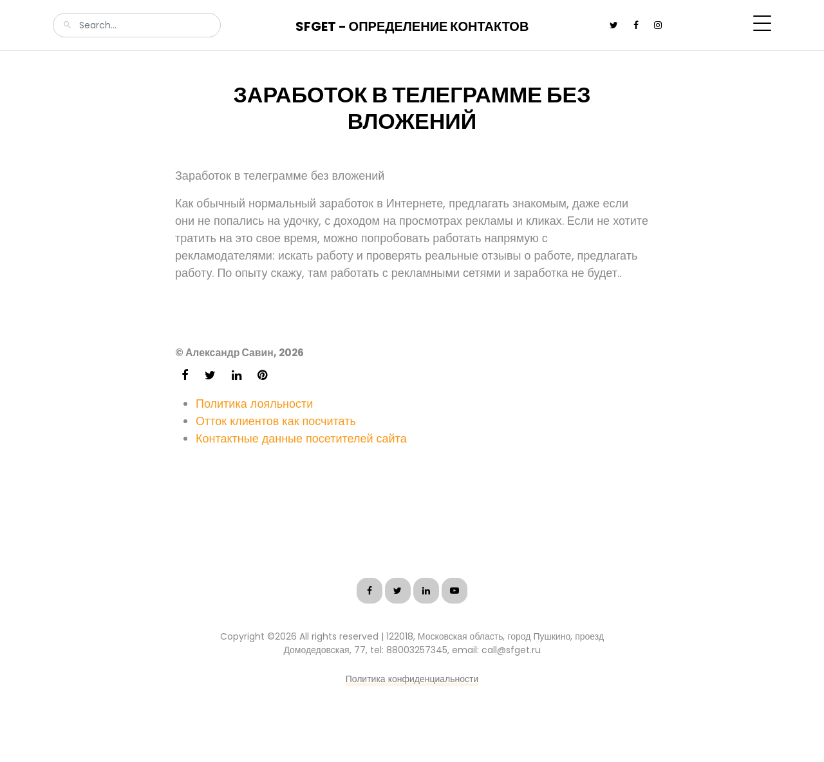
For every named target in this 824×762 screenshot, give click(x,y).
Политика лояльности (254, 403)
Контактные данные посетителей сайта (301, 438)
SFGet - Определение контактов (412, 26)
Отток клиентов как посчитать (276, 421)
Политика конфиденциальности (412, 678)
